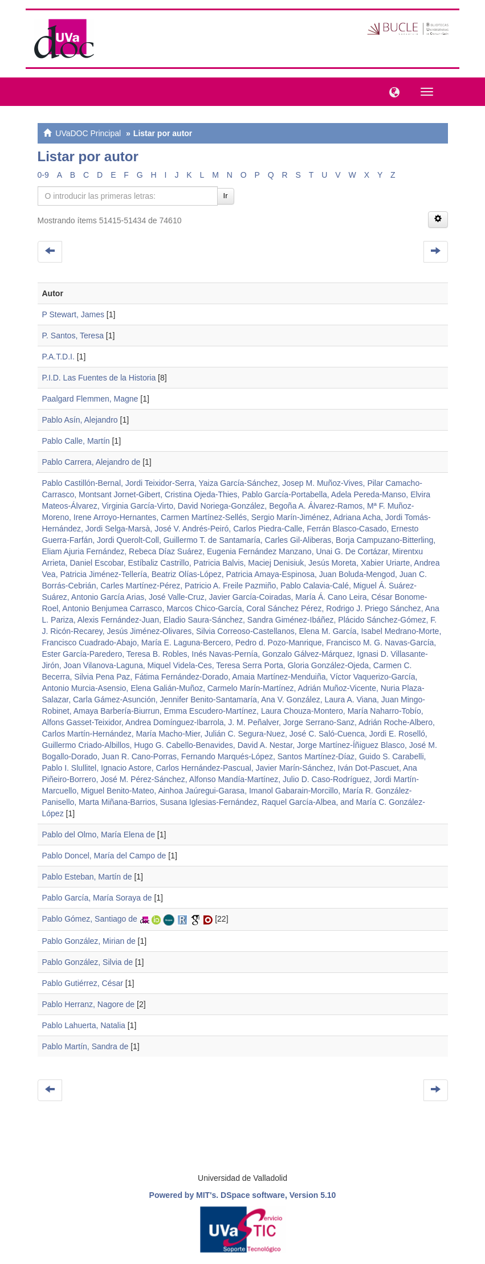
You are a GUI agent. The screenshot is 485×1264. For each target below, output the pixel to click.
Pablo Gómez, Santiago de (89, 918)
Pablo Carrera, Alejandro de (91, 462)
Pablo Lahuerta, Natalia (83, 1025)
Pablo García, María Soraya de (97, 897)
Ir (225, 195)
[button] (391, 91)
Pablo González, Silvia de (87, 962)
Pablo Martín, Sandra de (85, 1046)
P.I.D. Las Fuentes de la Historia (99, 377)
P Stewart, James (73, 314)
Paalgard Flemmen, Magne (90, 398)
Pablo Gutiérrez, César (82, 983)
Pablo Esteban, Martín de (87, 876)
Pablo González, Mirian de (89, 941)
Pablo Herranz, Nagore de (88, 1004)
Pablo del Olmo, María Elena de (98, 834)
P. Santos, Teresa (73, 335)
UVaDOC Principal (88, 133)
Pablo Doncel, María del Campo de (104, 855)
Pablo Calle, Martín (76, 440)
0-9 (43, 174)
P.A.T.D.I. (58, 356)
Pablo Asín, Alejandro (80, 419)
